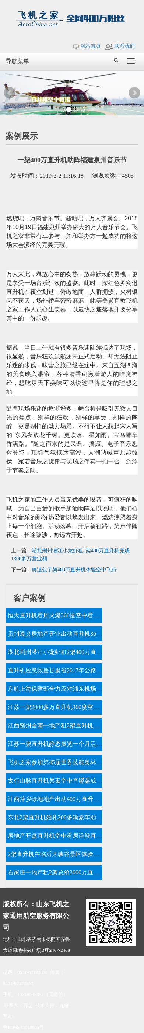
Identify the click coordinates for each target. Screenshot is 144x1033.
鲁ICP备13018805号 (23, 1027)
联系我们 (120, 46)
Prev (9, 93)
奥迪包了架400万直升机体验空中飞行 (74, 570)
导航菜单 (17, 61)
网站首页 (87, 46)
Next (134, 93)
